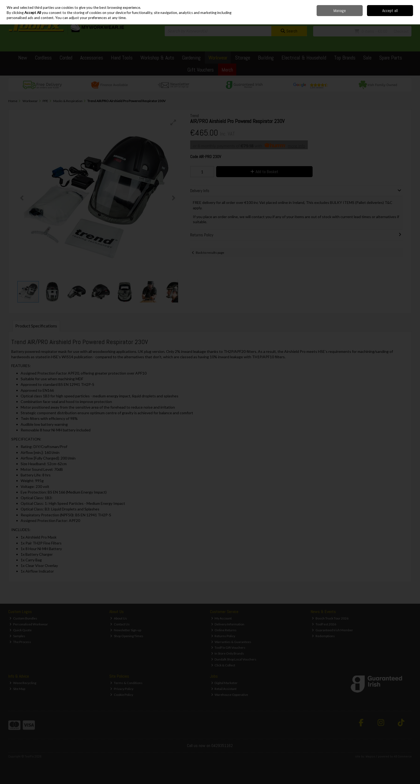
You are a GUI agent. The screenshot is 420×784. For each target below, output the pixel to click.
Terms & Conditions (126, 683)
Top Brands (344, 57)
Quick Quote (20, 630)
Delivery (354, 4)
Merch (227, 69)
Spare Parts (390, 57)
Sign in (397, 16)
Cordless (43, 57)
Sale (367, 57)
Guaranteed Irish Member (332, 630)
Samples (17, 636)
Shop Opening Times (126, 636)
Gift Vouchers (200, 69)
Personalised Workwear (28, 624)
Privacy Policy (121, 689)
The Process (20, 642)
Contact (368, 4)
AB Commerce (403, 756)
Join (409, 16)
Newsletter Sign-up (125, 630)
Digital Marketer (224, 683)
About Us (118, 618)
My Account (221, 618)
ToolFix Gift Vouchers (228, 647)
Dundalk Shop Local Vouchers (234, 659)
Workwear (217, 57)
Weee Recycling (22, 683)
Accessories (91, 57)
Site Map (17, 689)
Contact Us (120, 624)
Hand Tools (122, 57)
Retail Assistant (224, 689)
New (22, 57)
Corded (65, 57)
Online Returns (224, 630)
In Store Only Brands (227, 653)
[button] (173, 122)
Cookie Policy (121, 695)
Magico (370, 756)
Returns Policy (223, 636)
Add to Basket (264, 171)
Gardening (191, 57)
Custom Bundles (23, 618)
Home (341, 4)
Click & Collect (223, 665)
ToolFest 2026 (324, 624)
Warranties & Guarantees (231, 642)
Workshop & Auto (157, 57)
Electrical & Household (304, 57)
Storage (242, 57)
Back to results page (210, 253)
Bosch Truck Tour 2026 (330, 618)
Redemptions (323, 636)
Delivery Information (228, 624)
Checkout (401, 31)
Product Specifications (36, 325)
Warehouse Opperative (229, 695)
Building (266, 57)
